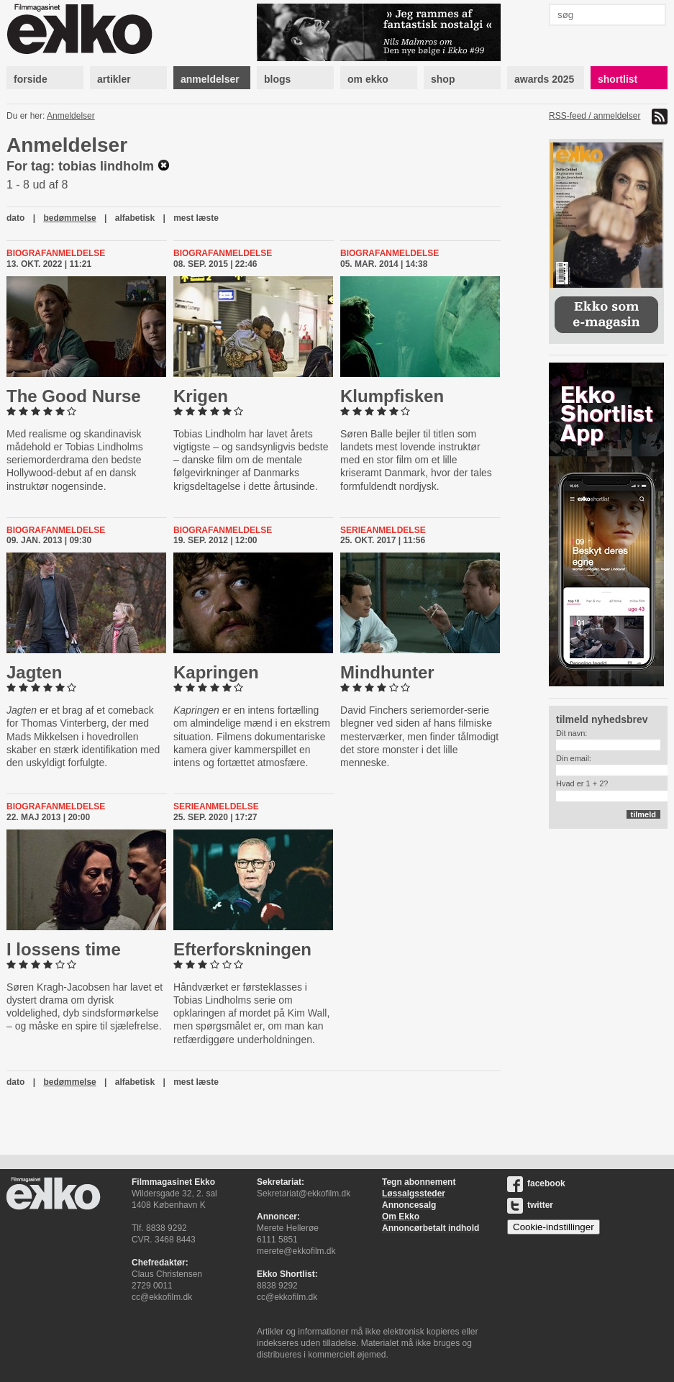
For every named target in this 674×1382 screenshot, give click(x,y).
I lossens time (63, 949)
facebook (536, 1183)
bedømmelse (69, 218)
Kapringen (216, 672)
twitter (530, 1205)
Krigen (200, 396)
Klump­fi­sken (392, 396)
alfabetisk (135, 218)
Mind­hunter (387, 672)
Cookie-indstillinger (553, 1227)
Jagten (34, 672)
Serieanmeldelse (383, 530)
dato (15, 218)
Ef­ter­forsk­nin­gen (242, 949)
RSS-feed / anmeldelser (594, 116)
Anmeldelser (71, 116)
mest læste (196, 218)
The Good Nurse (73, 396)
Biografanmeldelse (55, 253)
